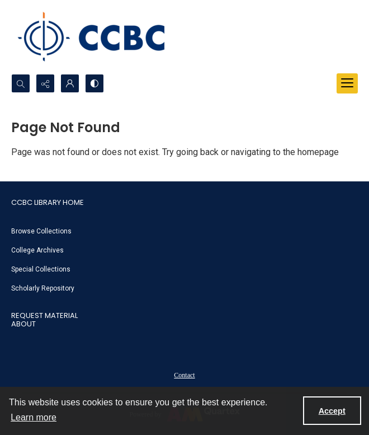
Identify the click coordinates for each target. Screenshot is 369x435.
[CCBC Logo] (100, 37)
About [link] (23, 324)
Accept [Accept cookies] (332, 410)
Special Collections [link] (40, 269)
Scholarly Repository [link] (42, 288)
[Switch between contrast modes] (94, 83)
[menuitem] (184, 230)
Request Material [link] (44, 315)
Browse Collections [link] (41, 231)
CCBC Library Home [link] (47, 202)
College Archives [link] (37, 250)
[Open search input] (21, 83)
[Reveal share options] (45, 83)
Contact (184, 375)
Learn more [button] (33, 417)
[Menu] (347, 83)
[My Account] (70, 83)
